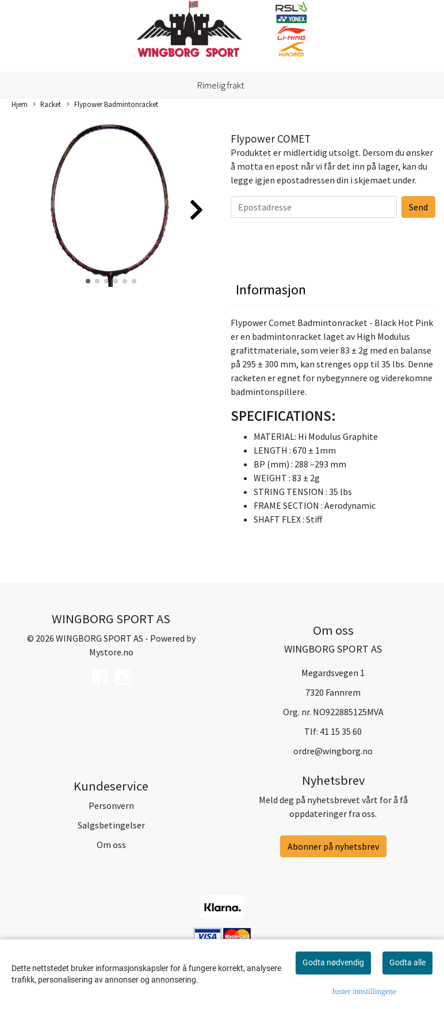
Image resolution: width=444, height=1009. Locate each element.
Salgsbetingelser (111, 825)
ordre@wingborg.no (333, 751)
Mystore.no (111, 652)
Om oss (111, 844)
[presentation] (318, 240)
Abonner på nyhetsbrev (333, 846)
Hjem (20, 104)
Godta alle (407, 962)
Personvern (111, 805)
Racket (47, 104)
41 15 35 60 (341, 731)
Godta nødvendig (333, 962)
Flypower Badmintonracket (112, 104)
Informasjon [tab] (271, 289)
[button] (88, 281)
